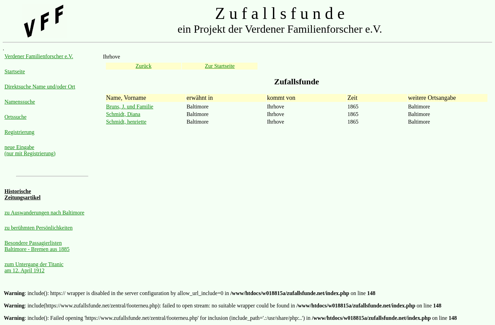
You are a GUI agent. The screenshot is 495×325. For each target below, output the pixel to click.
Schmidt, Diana (123, 114)
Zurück (143, 66)
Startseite (14, 71)
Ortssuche (15, 117)
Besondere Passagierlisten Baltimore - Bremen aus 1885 (36, 246)
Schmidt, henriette (126, 122)
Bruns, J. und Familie (129, 106)
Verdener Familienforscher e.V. (38, 56)
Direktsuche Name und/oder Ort (39, 87)
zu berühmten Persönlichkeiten (38, 228)
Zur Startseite (220, 66)
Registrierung (19, 132)
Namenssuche (19, 102)
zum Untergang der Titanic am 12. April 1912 (34, 267)
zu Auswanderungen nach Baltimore (44, 213)
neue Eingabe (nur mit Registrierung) (29, 150)
